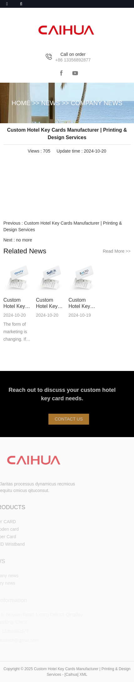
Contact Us (71, 419)
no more (24, 239)
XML (83, 674)
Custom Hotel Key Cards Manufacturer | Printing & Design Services (18, 303)
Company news (96, 103)
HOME (21, 103)
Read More (117, 251)
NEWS (50, 103)
